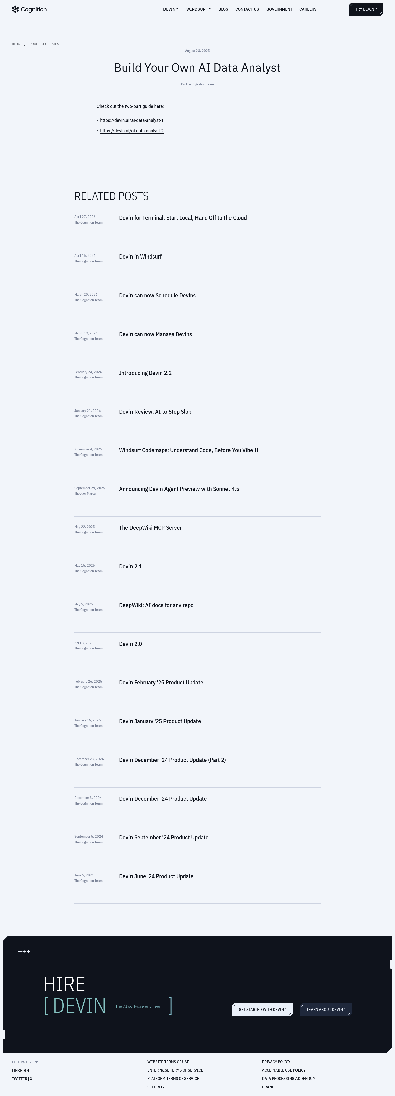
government (279, 9)
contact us (247, 9)
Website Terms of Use (168, 1061)
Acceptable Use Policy (284, 1070)
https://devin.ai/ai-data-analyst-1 (132, 120)
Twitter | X (22, 1079)
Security (156, 1086)
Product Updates (44, 44)
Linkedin (20, 1071)
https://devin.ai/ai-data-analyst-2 (132, 130)
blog (223, 9)
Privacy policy (276, 1061)
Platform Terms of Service (173, 1078)
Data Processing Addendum (289, 1078)
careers (308, 9)
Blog (16, 44)
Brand (268, 1086)
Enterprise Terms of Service (175, 1070)
